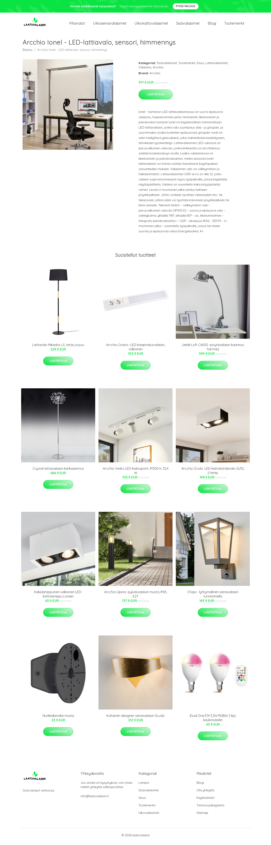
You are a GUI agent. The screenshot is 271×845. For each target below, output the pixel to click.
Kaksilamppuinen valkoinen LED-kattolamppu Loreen (58, 597)
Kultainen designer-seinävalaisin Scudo (135, 718)
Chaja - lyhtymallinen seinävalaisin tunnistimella (212, 597)
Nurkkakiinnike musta (58, 718)
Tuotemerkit (234, 24)
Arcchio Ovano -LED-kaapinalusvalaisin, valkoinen (135, 350)
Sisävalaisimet (188, 24)
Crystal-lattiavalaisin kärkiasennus (58, 471)
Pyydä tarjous (185, 6)
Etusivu (27, 53)
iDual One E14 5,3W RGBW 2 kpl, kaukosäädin (213, 720)
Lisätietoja (155, 97)
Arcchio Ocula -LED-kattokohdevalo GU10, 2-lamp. (212, 473)
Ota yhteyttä (205, 793)
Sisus (200, 66)
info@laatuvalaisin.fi (95, 799)
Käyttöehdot (205, 800)
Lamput (144, 785)
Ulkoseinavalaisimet (109, 24)
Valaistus (145, 70)
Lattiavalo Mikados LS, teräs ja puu (58, 348)
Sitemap (202, 816)
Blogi (212, 24)
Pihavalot (77, 24)
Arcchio (158, 70)
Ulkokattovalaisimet (151, 24)
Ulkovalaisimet (149, 816)
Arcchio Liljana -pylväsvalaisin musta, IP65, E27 (135, 597)
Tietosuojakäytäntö (210, 808)
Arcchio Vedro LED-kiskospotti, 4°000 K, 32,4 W (135, 473)
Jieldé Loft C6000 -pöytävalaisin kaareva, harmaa (212, 350)
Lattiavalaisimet (216, 66)
